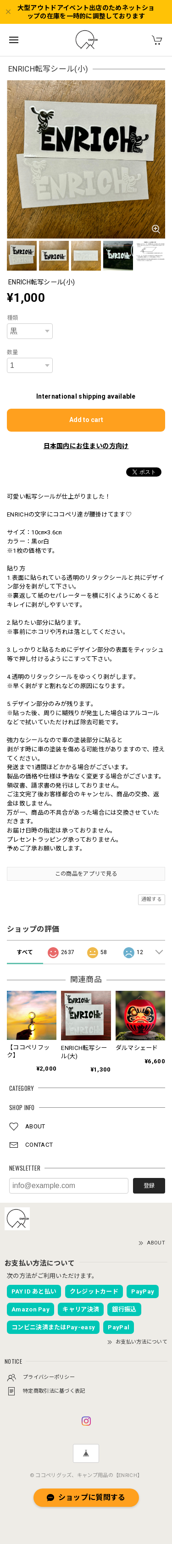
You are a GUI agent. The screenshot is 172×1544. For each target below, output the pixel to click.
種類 (12, 318)
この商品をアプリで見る (86, 874)
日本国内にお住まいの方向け (86, 446)
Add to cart (86, 419)
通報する (151, 899)
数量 (12, 352)
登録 (149, 1186)
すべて (25, 952)
